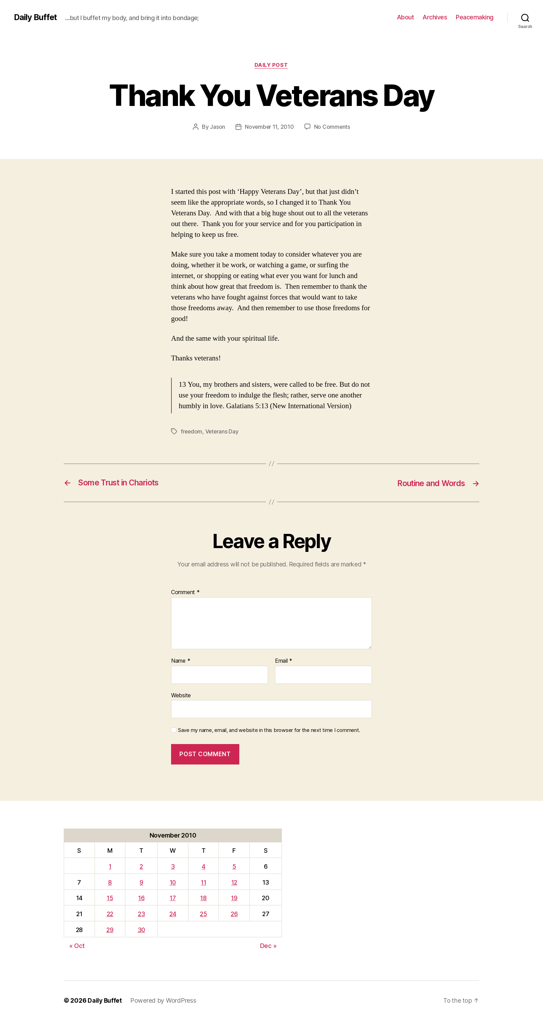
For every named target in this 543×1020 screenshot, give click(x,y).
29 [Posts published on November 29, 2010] (109, 929)
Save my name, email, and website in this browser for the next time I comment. (269, 730)
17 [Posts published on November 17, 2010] (173, 898)
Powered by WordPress (164, 1000)
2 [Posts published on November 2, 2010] (141, 866)
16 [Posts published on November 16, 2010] (142, 898)
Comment (185, 592)
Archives (434, 17)
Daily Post (271, 65)
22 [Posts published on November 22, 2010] (109, 914)
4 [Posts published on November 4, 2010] (204, 866)
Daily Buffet (36, 17)
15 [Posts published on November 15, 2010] (109, 898)
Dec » (268, 945)
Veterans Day (223, 431)
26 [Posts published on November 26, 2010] (234, 914)
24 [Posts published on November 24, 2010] (173, 914)
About (405, 17)
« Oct (77, 945)
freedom (192, 431)
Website (181, 694)
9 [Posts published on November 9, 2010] (141, 882)
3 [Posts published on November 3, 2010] (174, 866)
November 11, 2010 (269, 127)
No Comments (332, 127)
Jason (217, 127)
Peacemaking (474, 17)
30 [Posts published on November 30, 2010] (141, 929)
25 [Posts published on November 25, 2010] (204, 914)
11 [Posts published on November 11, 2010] (203, 882)
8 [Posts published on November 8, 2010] (110, 882)
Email (283, 661)
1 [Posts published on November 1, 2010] (109, 866)
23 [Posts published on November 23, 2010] (141, 914)
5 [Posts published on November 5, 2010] (235, 866)
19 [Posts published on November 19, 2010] (234, 898)
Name (180, 661)
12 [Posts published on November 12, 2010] (234, 882)
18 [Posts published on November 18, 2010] (204, 898)
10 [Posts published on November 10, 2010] (173, 882)
